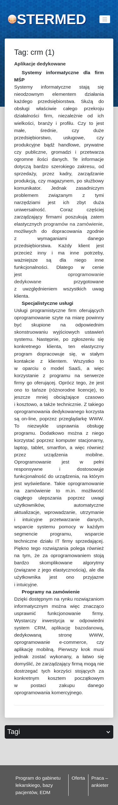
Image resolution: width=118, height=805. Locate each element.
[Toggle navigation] (104, 19)
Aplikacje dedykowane (40, 63)
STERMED (51, 19)
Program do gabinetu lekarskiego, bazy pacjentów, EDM (37, 785)
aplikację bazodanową (77, 627)
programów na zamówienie (73, 224)
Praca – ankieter (100, 781)
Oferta (78, 778)
